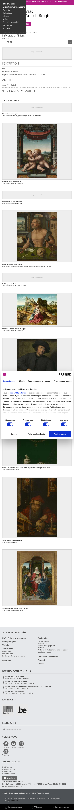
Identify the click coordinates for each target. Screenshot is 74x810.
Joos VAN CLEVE (36, 86)
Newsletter (11, 778)
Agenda (6, 10)
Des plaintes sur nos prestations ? (15, 799)
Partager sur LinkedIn (7, 42)
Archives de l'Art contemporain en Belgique (53, 650)
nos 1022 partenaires (19, 393)
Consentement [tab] (9, 381)
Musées (6, 16)
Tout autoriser (60, 434)
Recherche (7, 25)
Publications (42, 643)
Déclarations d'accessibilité (36, 799)
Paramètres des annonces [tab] (39, 381)
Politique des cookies (11, 801)
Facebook (6, 747)
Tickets (5, 645)
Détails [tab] (22, 381)
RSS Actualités (7, 771)
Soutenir (41, 660)
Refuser (14, 434)
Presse (41, 664)
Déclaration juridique (54, 799)
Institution (6, 19)
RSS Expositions (8, 769)
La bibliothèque (43, 641)
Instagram (21, 747)
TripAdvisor (5, 755)
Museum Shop (7, 654)
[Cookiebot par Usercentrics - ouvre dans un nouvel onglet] (61, 374)
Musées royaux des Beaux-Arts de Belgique (2, 10)
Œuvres (70, 42)
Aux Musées (7, 649)
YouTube (13, 747)
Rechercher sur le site (4, 729)
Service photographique (46, 646)
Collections (7, 13)
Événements (7, 652)
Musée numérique (44, 652)
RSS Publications (8, 773)
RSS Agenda (7, 767)
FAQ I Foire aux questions (14, 638)
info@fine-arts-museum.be (12, 786)
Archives (41, 648)
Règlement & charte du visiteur (13, 656)
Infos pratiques (9, 4)
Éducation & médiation (12, 22)
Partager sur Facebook (4, 42)
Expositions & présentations (13, 7)
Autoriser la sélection (37, 434)
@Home (6, 28)
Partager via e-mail (11, 42)
